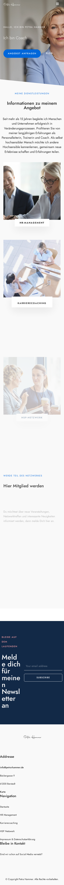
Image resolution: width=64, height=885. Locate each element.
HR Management (8, 815)
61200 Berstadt (7, 783)
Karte (3, 792)
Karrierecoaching (9, 823)
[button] (58, 4)
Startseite (4, 806)
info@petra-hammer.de (12, 767)
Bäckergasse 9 (7, 775)
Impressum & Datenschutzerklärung (17, 839)
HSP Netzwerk (7, 831)
